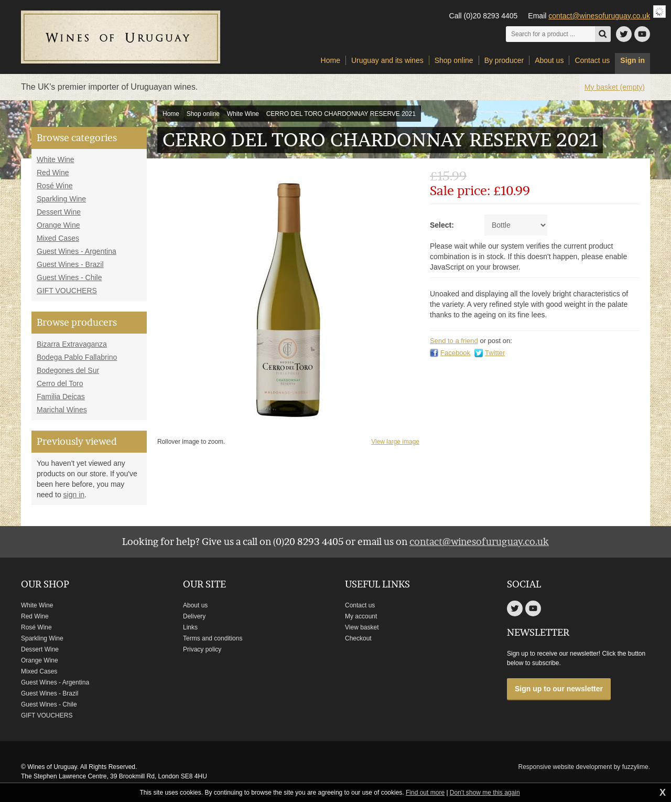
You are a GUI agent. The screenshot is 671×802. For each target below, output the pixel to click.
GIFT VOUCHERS (67, 290)
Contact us (360, 605)
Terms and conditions (212, 638)
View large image (395, 441)
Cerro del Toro (60, 383)
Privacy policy (202, 649)
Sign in (632, 60)
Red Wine (53, 172)
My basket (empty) (615, 87)
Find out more (425, 792)
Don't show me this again (485, 792)
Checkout (358, 638)
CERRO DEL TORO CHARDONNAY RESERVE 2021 (341, 113)
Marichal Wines (62, 409)
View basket (361, 627)
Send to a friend (454, 341)
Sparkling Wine (61, 199)
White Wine (243, 113)
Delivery (194, 616)
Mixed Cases (58, 238)
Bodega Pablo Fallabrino (77, 357)
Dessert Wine (59, 212)
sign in (73, 494)
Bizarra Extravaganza (72, 344)
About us (195, 605)
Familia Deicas (61, 396)
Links (190, 627)
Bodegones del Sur (68, 370)
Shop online (203, 113)
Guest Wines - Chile (69, 277)
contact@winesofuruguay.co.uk (599, 16)
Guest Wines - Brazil (70, 264)
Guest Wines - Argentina (76, 251)
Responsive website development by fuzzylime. (584, 767)
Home (171, 113)
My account (361, 616)
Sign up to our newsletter (559, 689)
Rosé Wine (54, 185)
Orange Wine (58, 225)
